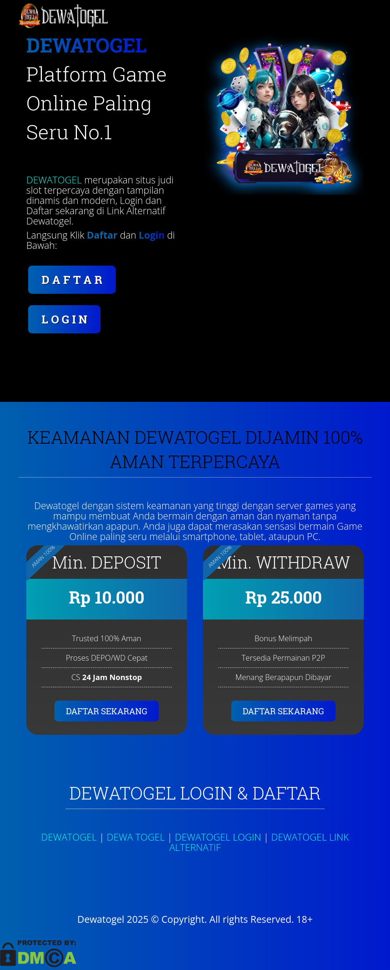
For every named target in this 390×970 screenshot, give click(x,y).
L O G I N (64, 319)
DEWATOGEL (54, 179)
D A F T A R (72, 279)
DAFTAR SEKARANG (106, 711)
